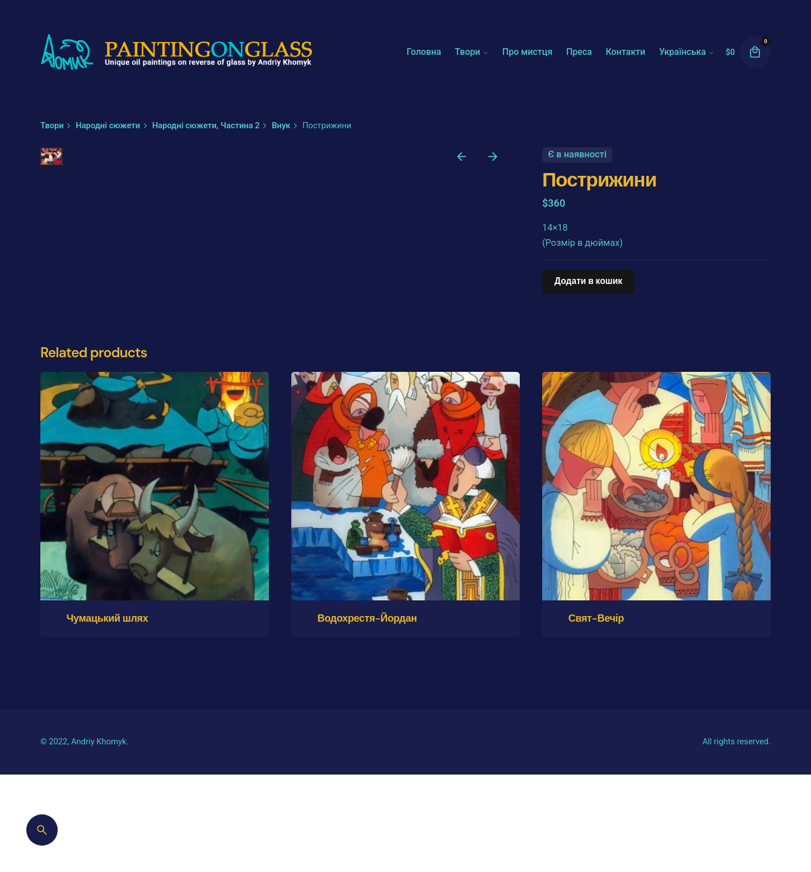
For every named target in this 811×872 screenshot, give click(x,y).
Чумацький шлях (107, 825)
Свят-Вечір (596, 825)
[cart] (755, 52)
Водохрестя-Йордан (367, 825)
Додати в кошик (588, 281)
